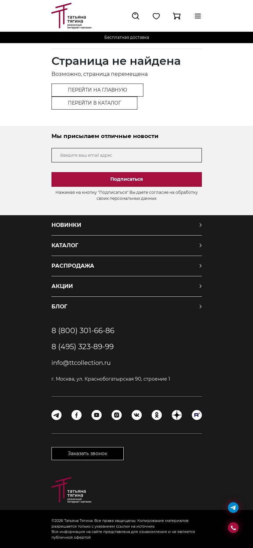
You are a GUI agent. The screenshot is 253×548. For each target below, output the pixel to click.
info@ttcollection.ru (81, 363)
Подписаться (126, 179)
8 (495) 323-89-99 (82, 347)
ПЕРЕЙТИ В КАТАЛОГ (94, 103)
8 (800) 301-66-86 (82, 331)
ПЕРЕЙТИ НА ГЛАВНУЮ (97, 90)
